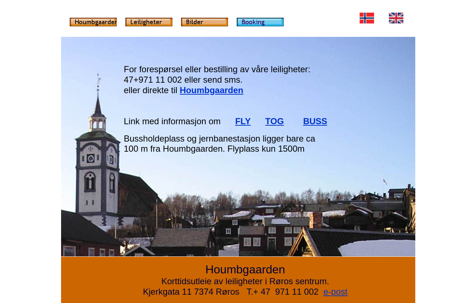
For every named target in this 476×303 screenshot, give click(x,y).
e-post (335, 291)
